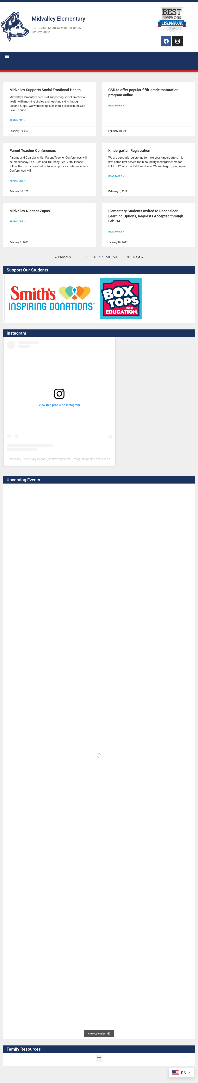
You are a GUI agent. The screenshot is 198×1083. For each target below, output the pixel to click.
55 (87, 257)
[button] (6, 56)
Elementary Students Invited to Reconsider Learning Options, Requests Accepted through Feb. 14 (145, 216)
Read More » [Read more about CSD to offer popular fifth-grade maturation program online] (116, 105)
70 (128, 257)
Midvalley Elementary (58, 18)
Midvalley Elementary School (27, 459)
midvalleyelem (60, 459)
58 (108, 257)
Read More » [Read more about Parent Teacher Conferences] (17, 180)
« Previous (63, 257)
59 (115, 257)
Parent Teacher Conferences (33, 151)
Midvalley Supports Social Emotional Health (45, 90)
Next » (138, 257)
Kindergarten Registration (129, 151)
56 (94, 257)
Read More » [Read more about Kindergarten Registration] (116, 176)
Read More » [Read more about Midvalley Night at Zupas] (17, 221)
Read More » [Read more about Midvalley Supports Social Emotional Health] (17, 120)
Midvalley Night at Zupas (30, 211)
